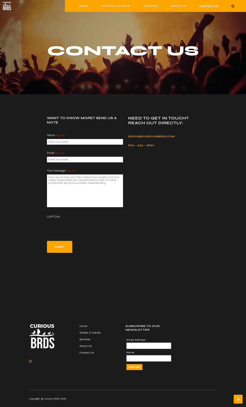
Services (84, 339)
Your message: (61, 171)
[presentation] (73, 227)
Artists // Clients (90, 332)
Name (56, 135)
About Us (85, 346)
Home (83, 326)
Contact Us (86, 352)
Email (55, 153)
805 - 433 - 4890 (141, 145)
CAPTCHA (53, 216)
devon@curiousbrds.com (151, 136)
